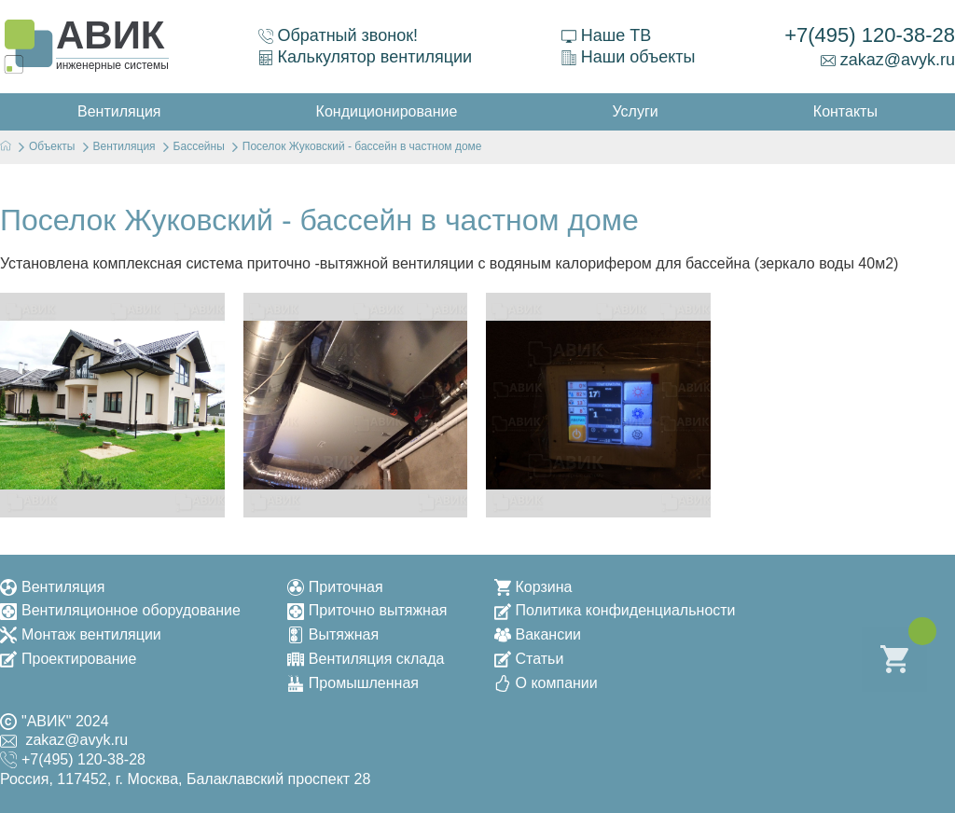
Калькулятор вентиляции (365, 57)
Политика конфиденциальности (615, 610)
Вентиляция (52, 587)
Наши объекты (628, 57)
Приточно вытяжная (367, 610)
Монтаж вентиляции (80, 634)
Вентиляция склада (366, 659)
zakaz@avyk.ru (888, 59)
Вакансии (538, 634)
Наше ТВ (606, 35)
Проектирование (68, 659)
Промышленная (353, 683)
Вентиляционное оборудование (120, 610)
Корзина (533, 587)
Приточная (335, 587)
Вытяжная (333, 634)
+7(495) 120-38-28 (869, 35)
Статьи (529, 659)
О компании (546, 683)
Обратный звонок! (338, 35)
